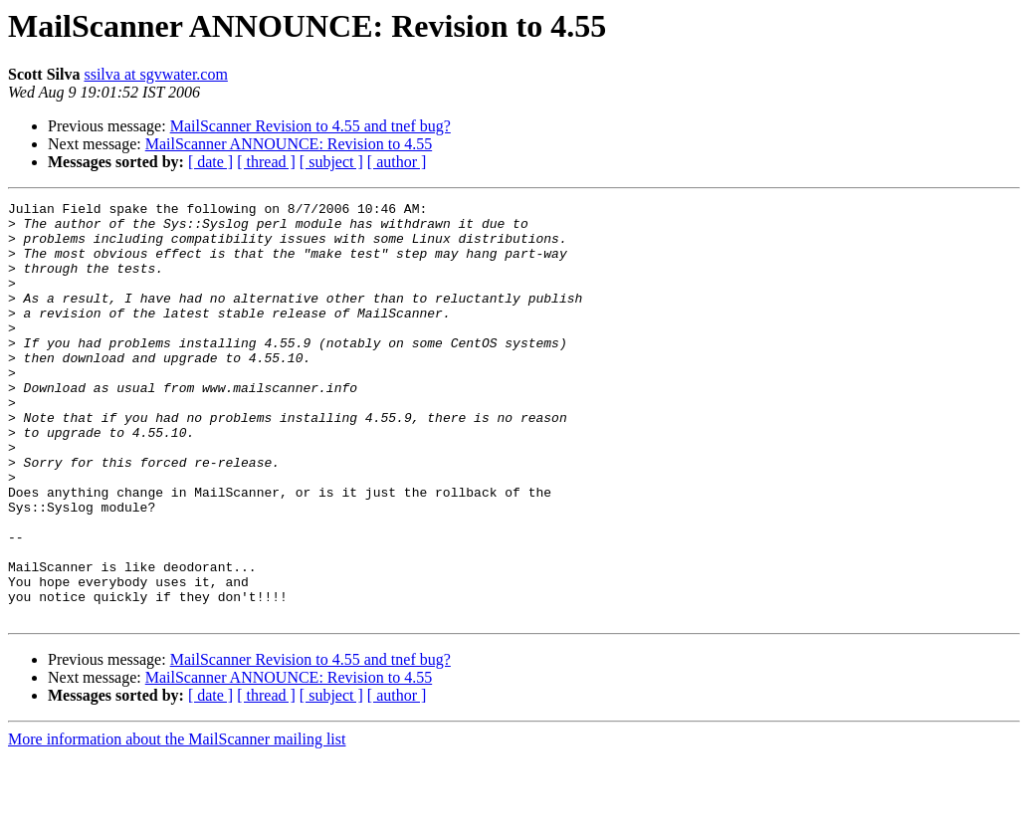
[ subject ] (331, 161)
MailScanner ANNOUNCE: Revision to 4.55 (288, 143)
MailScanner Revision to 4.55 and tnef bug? (310, 125)
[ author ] (397, 161)
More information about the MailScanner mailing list (176, 822)
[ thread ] (266, 161)
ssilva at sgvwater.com (155, 74)
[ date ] (210, 161)
